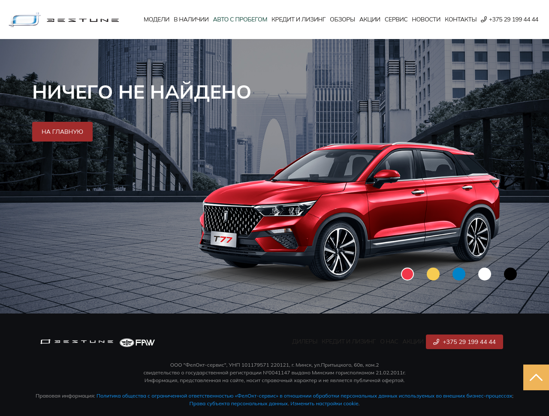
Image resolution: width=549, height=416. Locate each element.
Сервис (396, 19)
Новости (426, 19)
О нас (389, 341)
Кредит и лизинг (298, 19)
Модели (156, 19)
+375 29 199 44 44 (509, 19)
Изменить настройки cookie (324, 403)
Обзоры (342, 19)
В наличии (191, 19)
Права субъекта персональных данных (239, 403)
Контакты (461, 19)
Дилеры (304, 341)
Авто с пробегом (240, 19)
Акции (369, 19)
